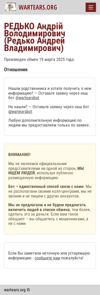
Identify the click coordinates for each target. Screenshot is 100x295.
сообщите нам (47, 257)
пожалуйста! (71, 257)
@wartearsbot (27, 97)
